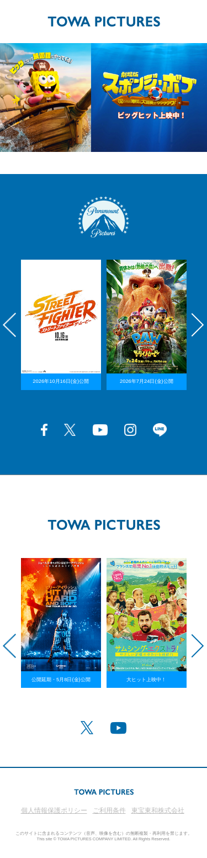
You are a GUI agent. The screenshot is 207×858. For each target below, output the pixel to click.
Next (197, 325)
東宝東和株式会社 (157, 810)
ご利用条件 (109, 810)
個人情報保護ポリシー (54, 810)
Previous (9, 325)
